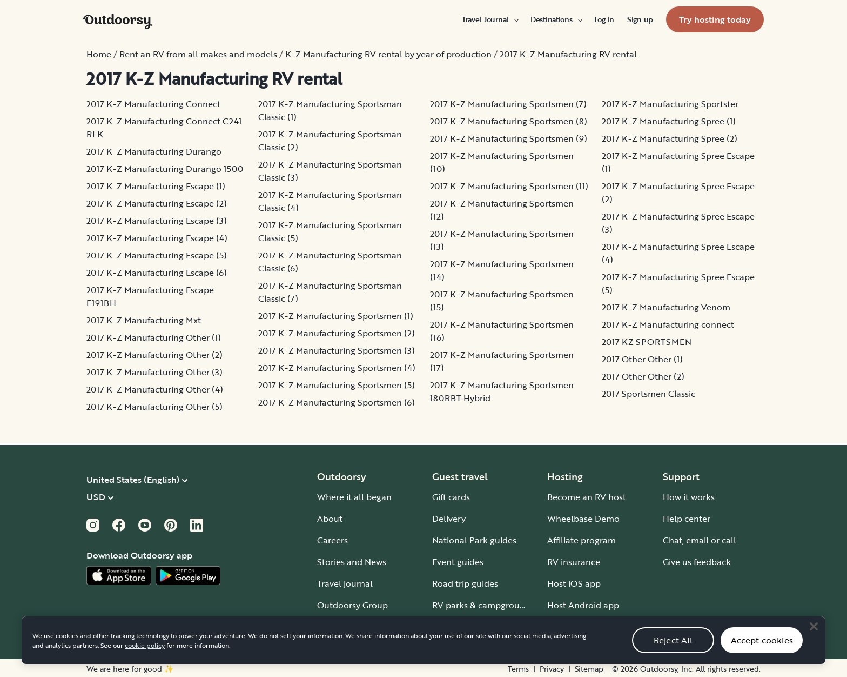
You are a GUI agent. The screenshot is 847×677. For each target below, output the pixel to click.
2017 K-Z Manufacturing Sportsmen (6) (336, 402)
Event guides (457, 561)
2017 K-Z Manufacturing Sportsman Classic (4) (330, 201)
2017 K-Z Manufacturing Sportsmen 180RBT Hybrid (502, 391)
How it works (689, 496)
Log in (604, 19)
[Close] (813, 635)
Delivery (449, 518)
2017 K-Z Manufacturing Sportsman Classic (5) (330, 231)
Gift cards (451, 496)
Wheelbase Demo (583, 518)
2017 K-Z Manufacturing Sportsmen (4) (336, 367)
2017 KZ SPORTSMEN (646, 341)
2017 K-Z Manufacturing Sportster (670, 103)
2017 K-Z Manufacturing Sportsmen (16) (502, 331)
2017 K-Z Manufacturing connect (668, 324)
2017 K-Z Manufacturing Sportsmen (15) (502, 301)
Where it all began (354, 496)
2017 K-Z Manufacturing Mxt (143, 320)
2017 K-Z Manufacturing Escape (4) (156, 237)
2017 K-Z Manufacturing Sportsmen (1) (335, 315)
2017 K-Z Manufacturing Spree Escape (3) (678, 223)
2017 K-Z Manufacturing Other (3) (154, 372)
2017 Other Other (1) (642, 359)
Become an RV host (586, 496)
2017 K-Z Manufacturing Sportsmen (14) (502, 270)
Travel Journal (489, 19)
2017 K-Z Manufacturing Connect (153, 103)
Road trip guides (465, 583)
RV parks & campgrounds (483, 605)
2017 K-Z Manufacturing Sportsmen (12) (502, 210)
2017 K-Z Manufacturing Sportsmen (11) (509, 186)
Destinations (555, 19)
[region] (423, 649)
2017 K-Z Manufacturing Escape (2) (156, 203)
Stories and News (351, 561)
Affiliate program (581, 540)
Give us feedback (697, 561)
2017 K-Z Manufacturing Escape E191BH (150, 296)
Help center (686, 518)
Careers (332, 540)
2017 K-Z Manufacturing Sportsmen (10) (502, 162)
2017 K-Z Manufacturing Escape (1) (155, 186)
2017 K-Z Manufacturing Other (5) (154, 406)
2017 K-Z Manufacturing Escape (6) (156, 272)
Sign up (640, 19)
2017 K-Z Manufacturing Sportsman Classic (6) (330, 262)
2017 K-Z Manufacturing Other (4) (154, 389)
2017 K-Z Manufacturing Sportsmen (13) (502, 240)
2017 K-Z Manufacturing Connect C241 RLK (163, 128)
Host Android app (583, 605)
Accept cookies (762, 649)
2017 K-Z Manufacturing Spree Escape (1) (678, 162)
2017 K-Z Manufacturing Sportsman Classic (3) (330, 171)
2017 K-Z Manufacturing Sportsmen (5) (336, 385)
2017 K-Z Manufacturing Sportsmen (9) (508, 138)
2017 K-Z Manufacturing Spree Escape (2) (678, 192)
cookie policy (145, 654)
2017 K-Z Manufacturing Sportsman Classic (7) (330, 292)
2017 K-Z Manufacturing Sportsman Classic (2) (330, 141)
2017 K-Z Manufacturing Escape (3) (156, 220)
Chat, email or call (699, 540)
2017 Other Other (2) (643, 376)
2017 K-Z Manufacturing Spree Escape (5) (678, 283)
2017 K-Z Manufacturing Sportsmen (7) (508, 103)
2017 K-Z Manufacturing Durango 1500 (164, 168)
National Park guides (474, 540)
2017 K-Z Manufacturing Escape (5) (156, 255)
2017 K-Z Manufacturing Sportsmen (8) (508, 121)
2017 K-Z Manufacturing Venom (666, 307)
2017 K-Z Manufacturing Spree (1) (669, 121)
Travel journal (345, 583)
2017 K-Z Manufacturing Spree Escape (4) (678, 253)
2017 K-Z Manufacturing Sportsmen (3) (336, 350)
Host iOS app (574, 583)
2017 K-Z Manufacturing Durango (153, 151)
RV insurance (573, 561)
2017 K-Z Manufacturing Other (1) (153, 337)
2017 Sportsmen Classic (648, 393)
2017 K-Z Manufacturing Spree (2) (669, 138)
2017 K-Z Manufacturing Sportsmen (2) (336, 333)
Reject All (673, 649)
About (329, 518)
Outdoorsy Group (352, 605)
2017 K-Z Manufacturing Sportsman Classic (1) (330, 110)
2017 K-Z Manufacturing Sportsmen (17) (502, 361)
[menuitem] (489, 19)
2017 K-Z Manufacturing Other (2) (154, 354)
